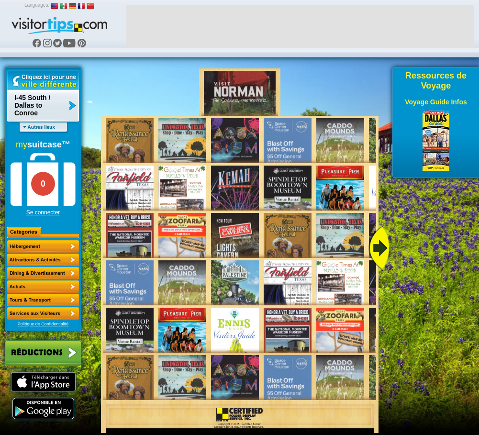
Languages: (36, 5)
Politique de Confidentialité (43, 324)
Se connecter (43, 212)
